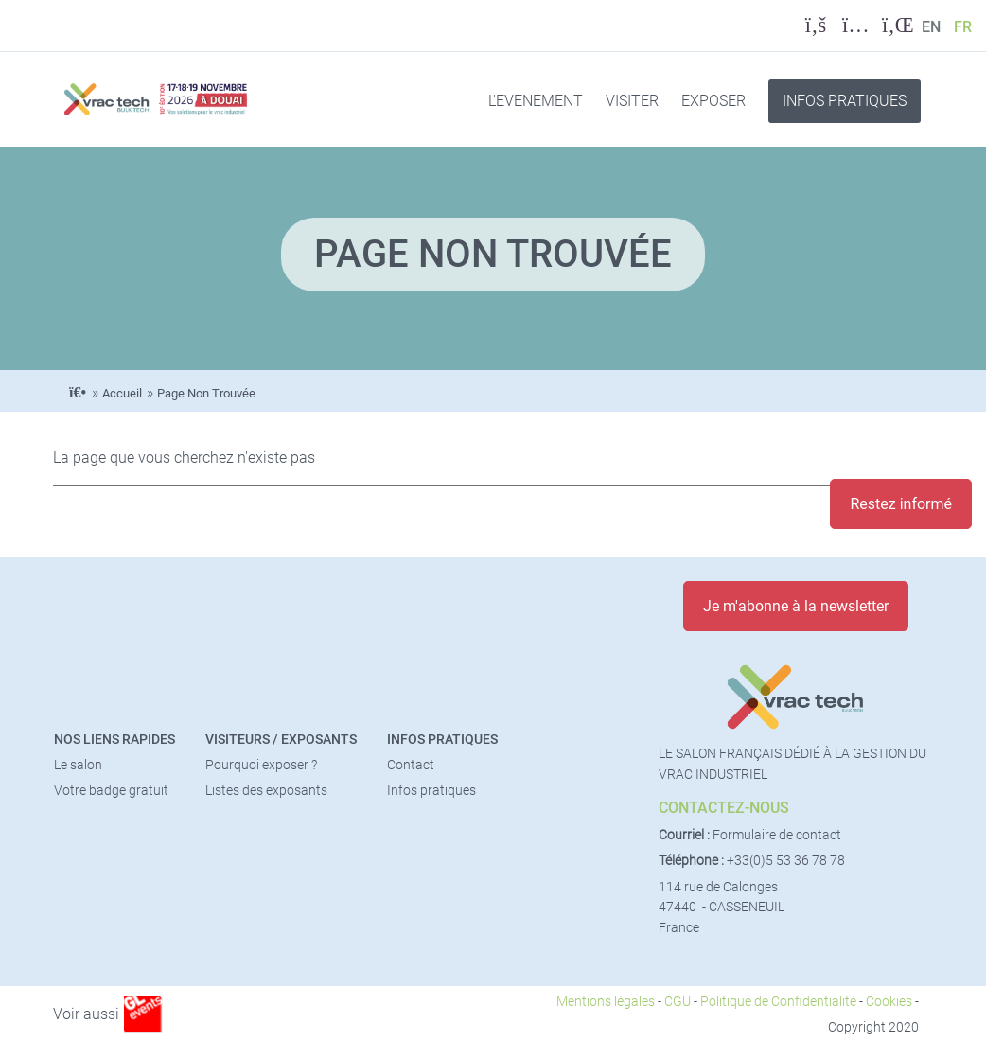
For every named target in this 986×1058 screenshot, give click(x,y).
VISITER (632, 101)
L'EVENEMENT (535, 101)
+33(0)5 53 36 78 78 (786, 861)
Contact (410, 765)
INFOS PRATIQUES (845, 101)
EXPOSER (713, 101)
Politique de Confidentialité (778, 1002)
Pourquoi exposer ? (261, 765)
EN (931, 27)
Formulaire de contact (777, 835)
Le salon (78, 765)
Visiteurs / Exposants (281, 740)
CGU (677, 1002)
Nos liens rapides (114, 740)
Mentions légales (605, 1002)
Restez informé (901, 504)
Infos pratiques (442, 740)
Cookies (889, 1002)
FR (963, 27)
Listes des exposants (266, 791)
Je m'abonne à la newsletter (796, 606)
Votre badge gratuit (111, 791)
